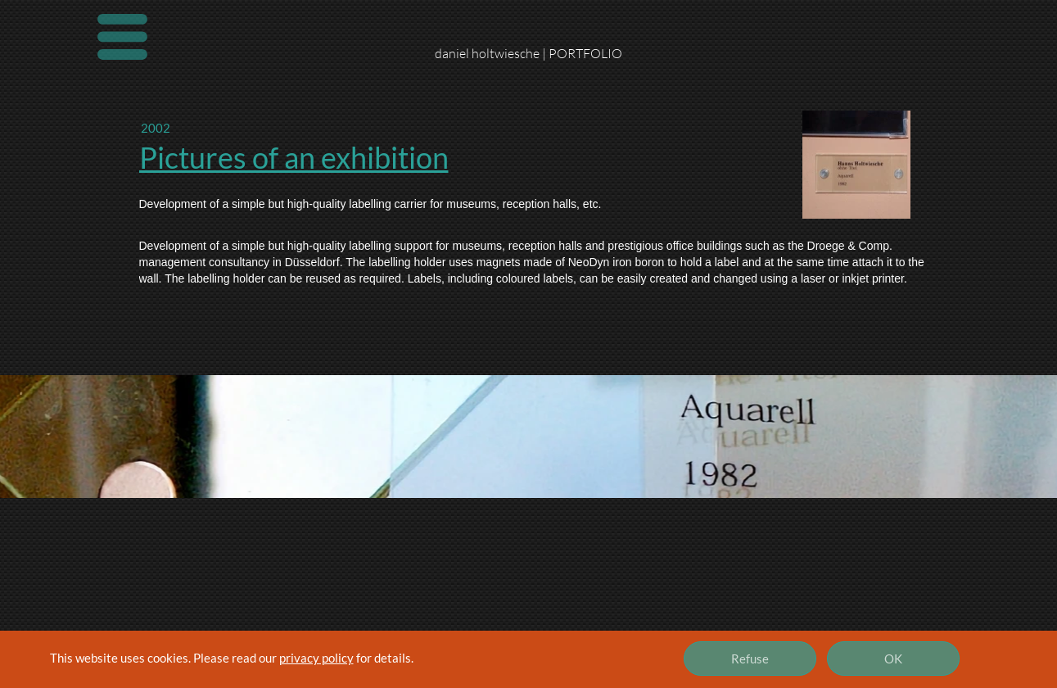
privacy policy (316, 657)
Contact (279, 671)
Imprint (121, 671)
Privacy (433, 671)
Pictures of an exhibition (294, 157)
